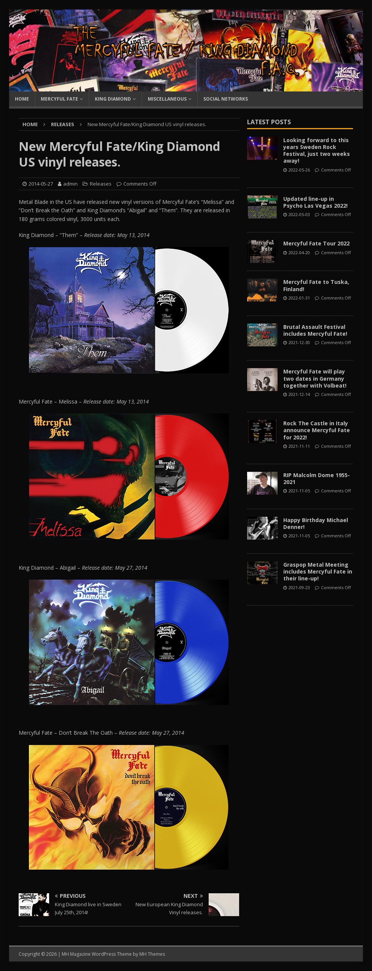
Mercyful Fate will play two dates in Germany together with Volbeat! (314, 378)
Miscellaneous (167, 99)
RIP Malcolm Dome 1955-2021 (316, 478)
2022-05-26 (299, 170)
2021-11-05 (299, 491)
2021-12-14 (299, 394)
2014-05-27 (41, 183)
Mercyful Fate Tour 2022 (316, 243)
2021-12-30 (299, 342)
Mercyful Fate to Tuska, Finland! (316, 285)
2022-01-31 (299, 298)
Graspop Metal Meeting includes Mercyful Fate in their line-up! (317, 571)
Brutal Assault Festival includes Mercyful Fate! (315, 330)
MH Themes (152, 954)
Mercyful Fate (59, 99)
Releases (101, 183)
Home (22, 99)
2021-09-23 (299, 587)
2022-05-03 (299, 214)
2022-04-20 (299, 252)
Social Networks (225, 99)
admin (70, 183)
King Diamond (113, 99)
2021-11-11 (299, 446)
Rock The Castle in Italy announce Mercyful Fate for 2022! (316, 430)
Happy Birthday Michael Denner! (315, 523)
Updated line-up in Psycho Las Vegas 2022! (315, 202)
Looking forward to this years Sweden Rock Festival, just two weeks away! (316, 150)
